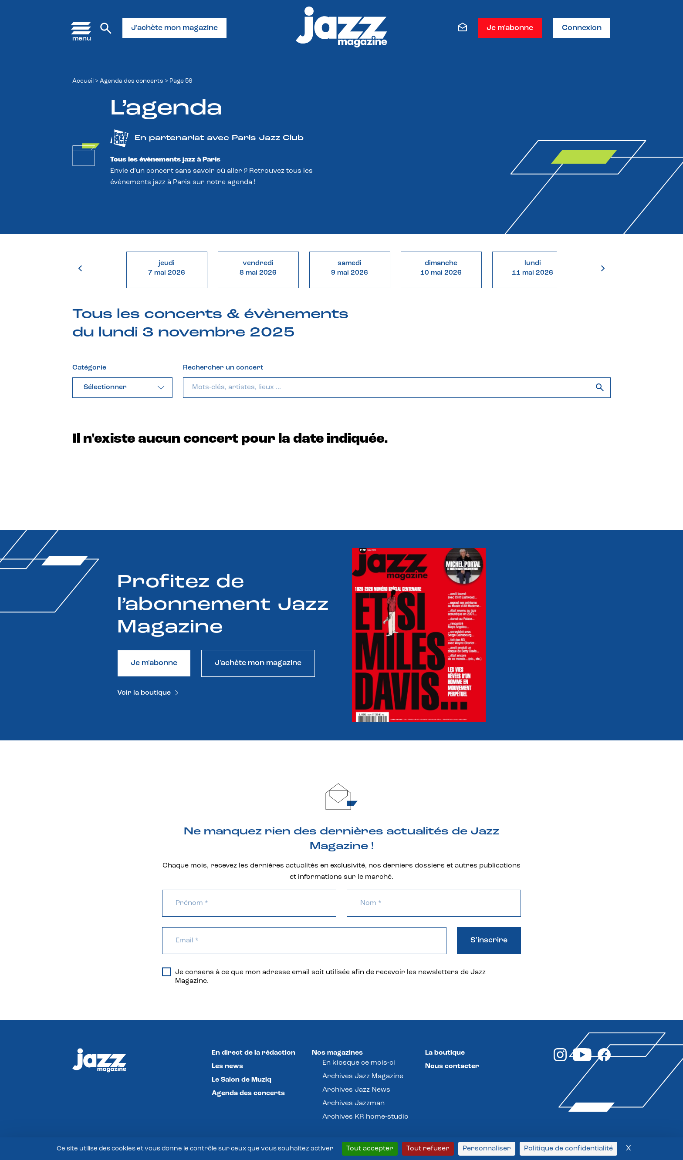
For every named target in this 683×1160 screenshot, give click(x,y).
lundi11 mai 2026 (532, 268)
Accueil (83, 81)
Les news (227, 1066)
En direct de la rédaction (253, 1052)
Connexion (582, 28)
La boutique (445, 1052)
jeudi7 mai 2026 (166, 268)
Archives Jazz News (356, 1089)
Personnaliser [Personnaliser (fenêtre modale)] (487, 1148)
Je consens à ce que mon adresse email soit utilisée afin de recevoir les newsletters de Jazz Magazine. (324, 976)
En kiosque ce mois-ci (358, 1062)
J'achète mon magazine (174, 28)
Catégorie (89, 367)
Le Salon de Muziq (241, 1079)
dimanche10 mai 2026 (441, 268)
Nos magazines (337, 1052)
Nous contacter (452, 1066)
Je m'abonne (510, 28)
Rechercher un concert (223, 367)
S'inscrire (488, 940)
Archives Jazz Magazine (362, 1076)
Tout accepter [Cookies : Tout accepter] (369, 1148)
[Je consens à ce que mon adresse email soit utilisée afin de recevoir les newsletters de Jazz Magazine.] (166, 971)
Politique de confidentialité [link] (568, 1148)
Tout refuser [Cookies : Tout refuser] (428, 1148)
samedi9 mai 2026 (349, 268)
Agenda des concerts (131, 81)
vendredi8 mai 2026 (258, 268)
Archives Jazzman (353, 1103)
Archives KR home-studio (365, 1116)
